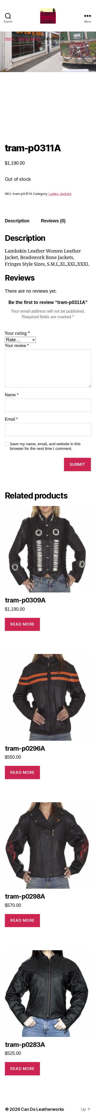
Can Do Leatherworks (42, 1109)
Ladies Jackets (28, 39)
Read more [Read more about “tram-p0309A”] (22, 624)
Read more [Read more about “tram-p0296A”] (22, 772)
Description (17, 220)
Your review (17, 345)
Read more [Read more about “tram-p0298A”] (22, 920)
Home (9, 39)
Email (11, 419)
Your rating (17, 333)
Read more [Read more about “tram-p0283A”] (22, 1068)
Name (11, 395)
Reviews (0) (53, 220)
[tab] (17, 220)
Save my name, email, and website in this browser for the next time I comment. (45, 446)
